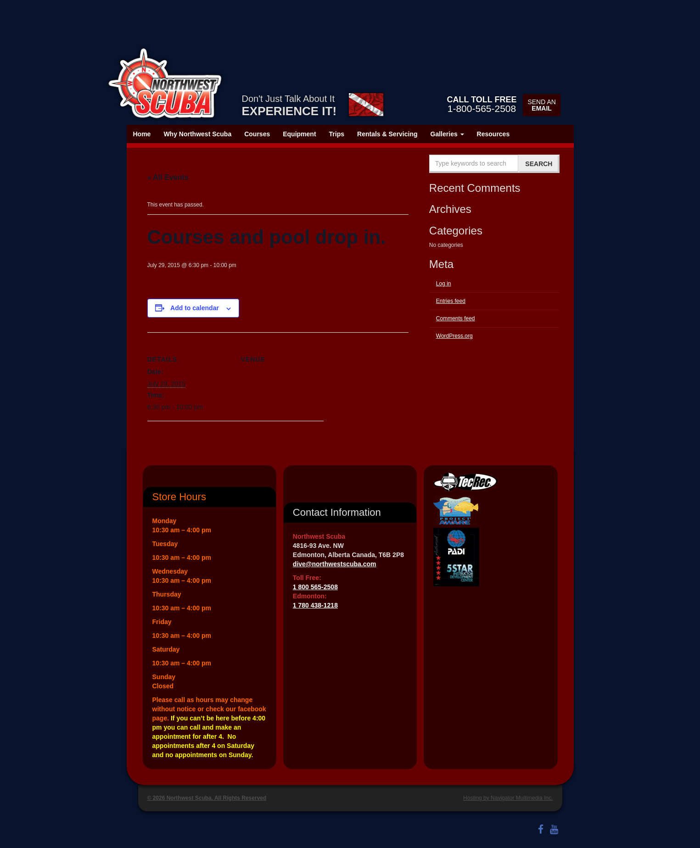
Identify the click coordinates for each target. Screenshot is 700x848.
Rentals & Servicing (387, 134)
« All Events (168, 177)
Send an (541, 105)
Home (142, 134)
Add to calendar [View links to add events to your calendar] (194, 308)
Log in (443, 283)
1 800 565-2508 (315, 587)
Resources (493, 134)
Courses (257, 134)
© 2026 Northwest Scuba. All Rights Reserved (207, 798)
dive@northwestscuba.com (334, 564)
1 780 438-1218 (315, 605)
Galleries (447, 134)
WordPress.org (454, 336)
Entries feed (450, 301)
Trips (336, 134)
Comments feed (455, 318)
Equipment (299, 134)
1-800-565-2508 (481, 104)
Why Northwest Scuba (197, 134)
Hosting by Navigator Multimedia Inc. (508, 798)
